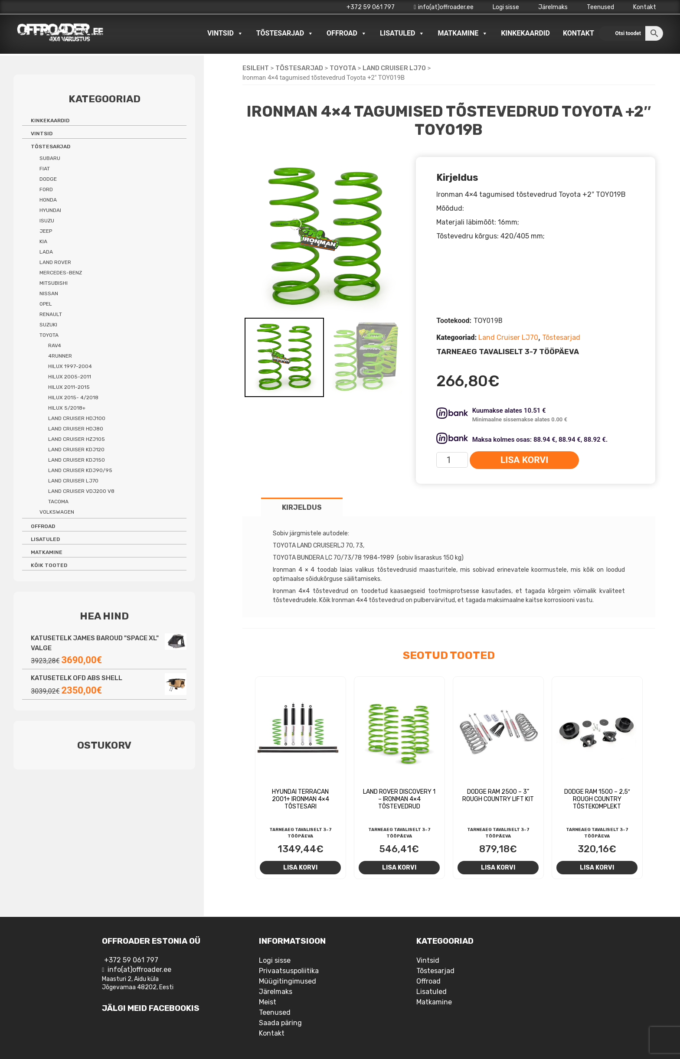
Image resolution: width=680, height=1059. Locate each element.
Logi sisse (506, 7)
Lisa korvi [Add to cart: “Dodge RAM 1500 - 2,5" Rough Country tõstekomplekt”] (597, 867)
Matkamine (463, 33)
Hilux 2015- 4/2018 (73, 397)
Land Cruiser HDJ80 (75, 429)
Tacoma (58, 502)
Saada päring (280, 1023)
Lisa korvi (524, 460)
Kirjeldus (302, 507)
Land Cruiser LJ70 (394, 68)
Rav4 (54, 345)
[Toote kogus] (452, 460)
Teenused (600, 7)
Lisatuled (402, 33)
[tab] (302, 507)
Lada (46, 252)
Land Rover (55, 262)
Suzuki (48, 325)
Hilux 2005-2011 (69, 377)
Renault (50, 314)
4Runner (60, 356)
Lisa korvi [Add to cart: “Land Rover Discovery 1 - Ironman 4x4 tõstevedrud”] (399, 867)
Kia (43, 241)
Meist (267, 1002)
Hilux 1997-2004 (70, 366)
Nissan (48, 293)
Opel (45, 304)
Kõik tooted (49, 565)
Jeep (45, 231)
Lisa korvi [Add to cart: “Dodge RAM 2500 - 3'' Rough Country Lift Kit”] (498, 867)
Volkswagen (56, 512)
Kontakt (644, 7)
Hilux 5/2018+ (66, 408)
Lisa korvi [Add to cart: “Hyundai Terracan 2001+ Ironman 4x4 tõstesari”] (300, 867)
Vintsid (225, 33)
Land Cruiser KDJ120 (76, 449)
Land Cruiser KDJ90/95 (80, 470)
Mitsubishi (53, 283)
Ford (46, 189)
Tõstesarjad (285, 33)
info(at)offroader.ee (444, 7)
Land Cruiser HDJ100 (76, 418)
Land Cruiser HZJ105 (76, 439)
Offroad (347, 33)
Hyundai (50, 210)
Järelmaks (553, 7)
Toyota (343, 68)
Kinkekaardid (525, 33)
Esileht (255, 68)
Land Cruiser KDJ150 (76, 460)
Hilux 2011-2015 (69, 387)
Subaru (49, 158)
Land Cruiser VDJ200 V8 (81, 491)
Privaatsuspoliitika (289, 971)
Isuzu (46, 221)
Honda (48, 200)
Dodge (48, 179)
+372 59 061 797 (371, 7)
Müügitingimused (287, 981)
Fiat (44, 169)
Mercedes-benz (60, 273)
